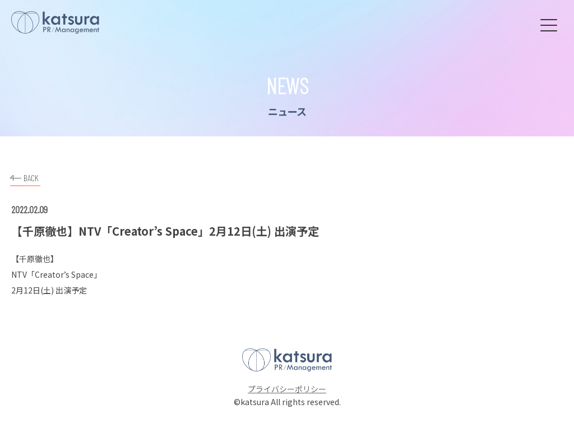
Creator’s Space (64, 274)
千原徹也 (34, 258)
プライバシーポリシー (287, 388)
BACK (24, 176)
